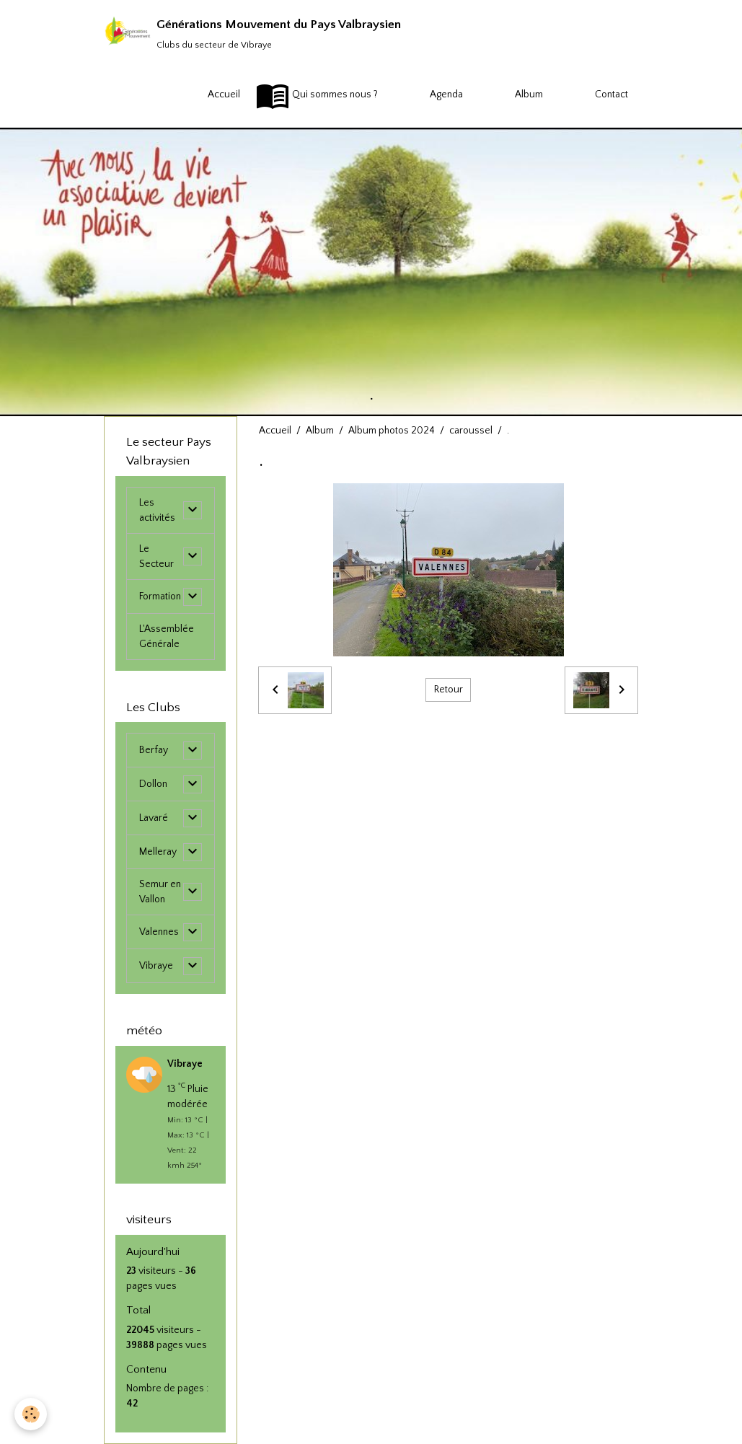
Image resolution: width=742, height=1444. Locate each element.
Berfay (153, 750)
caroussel (471, 430)
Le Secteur (156, 556)
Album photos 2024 (391, 430)
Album (510, 95)
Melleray (158, 852)
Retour (448, 689)
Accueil (205, 95)
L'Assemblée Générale (166, 636)
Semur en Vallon (160, 892)
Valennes (159, 932)
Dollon (153, 784)
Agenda (428, 95)
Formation (160, 596)
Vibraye (156, 966)
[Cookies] (30, 1414)
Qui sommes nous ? (316, 95)
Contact (593, 95)
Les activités (157, 510)
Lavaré (153, 818)
